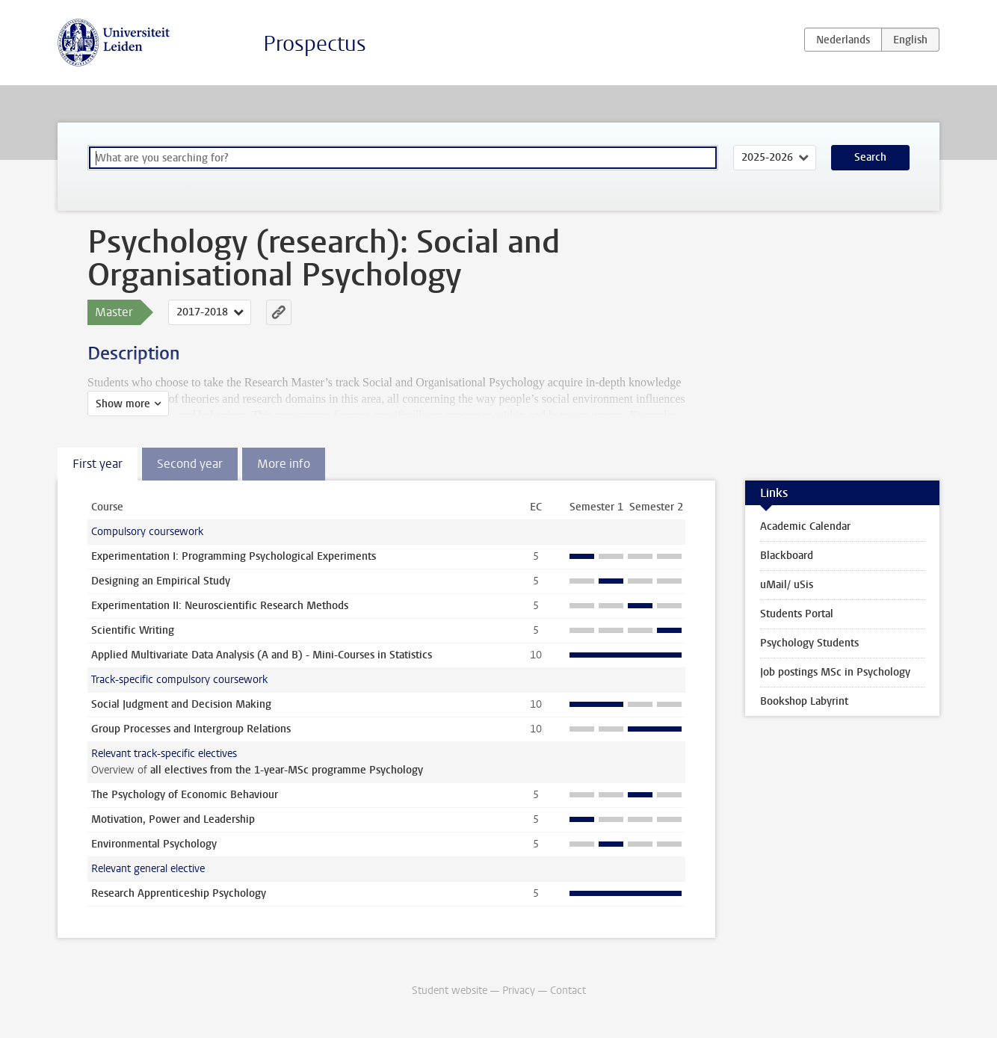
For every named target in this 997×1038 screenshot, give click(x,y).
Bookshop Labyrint (804, 701)
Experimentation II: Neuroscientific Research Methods (219, 606)
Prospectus (314, 44)
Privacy (518, 990)
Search (870, 157)
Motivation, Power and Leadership (173, 819)
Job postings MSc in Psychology (835, 672)
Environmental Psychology (154, 844)
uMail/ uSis (786, 585)
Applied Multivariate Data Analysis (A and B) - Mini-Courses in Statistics (261, 655)
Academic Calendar (805, 526)
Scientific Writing (132, 630)
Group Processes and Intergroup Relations (191, 729)
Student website (449, 990)
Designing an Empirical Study (160, 581)
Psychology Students (809, 643)
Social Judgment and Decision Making (181, 704)
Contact (568, 990)
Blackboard (786, 556)
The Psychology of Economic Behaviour (184, 795)
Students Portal (796, 614)
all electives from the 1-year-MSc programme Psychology (286, 770)
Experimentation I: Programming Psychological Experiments (233, 556)
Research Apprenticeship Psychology (178, 893)
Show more (123, 404)
